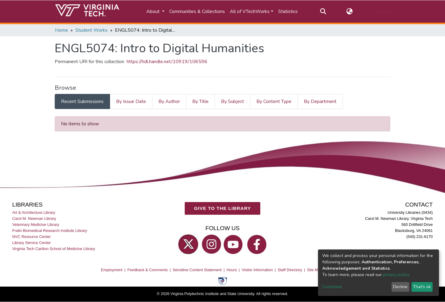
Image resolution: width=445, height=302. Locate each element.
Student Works (91, 30)
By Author (169, 101)
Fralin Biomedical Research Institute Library (49, 230)
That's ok (422, 287)
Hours (231, 270)
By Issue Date (131, 101)
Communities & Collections (197, 11)
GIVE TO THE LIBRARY (222, 208)
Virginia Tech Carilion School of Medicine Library (53, 249)
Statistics (288, 11)
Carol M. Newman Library (34, 218)
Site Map (314, 270)
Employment (111, 270)
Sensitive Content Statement (197, 270)
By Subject (232, 101)
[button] (349, 11)
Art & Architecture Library (33, 212)
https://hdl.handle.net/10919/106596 (167, 61)
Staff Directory (290, 270)
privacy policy (396, 275)
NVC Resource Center (31, 236)
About (153, 11)
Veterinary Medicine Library (35, 224)
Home (61, 30)
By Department (320, 101)
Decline (400, 287)
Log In (379, 11)
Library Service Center (31, 242)
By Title (200, 101)
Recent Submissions (82, 101)
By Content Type (273, 101)
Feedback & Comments (147, 270)
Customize (332, 287)
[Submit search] (323, 11)
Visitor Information (257, 270)
